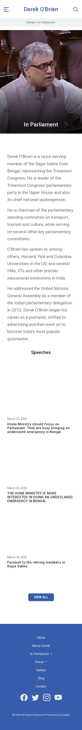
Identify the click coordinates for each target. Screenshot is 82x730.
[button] (6, 9)
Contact (41, 686)
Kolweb (65, 714)
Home (31, 22)
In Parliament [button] (39, 654)
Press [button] (40, 662)
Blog (41, 678)
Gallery (41, 670)
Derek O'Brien (41, 9)
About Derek (41, 646)
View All (41, 597)
